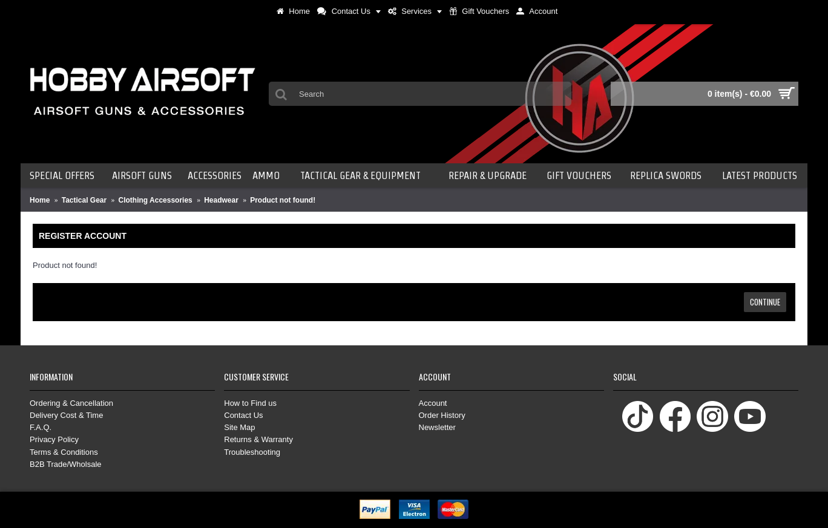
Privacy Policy (54, 439)
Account (433, 403)
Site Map (239, 427)
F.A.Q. (40, 427)
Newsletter (437, 427)
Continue (765, 302)
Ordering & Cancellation (71, 403)
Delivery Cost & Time (66, 415)
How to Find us (250, 403)
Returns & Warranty (258, 439)
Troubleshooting (252, 452)
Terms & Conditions (64, 452)
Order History (442, 415)
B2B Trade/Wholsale (66, 464)
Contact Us (243, 415)
